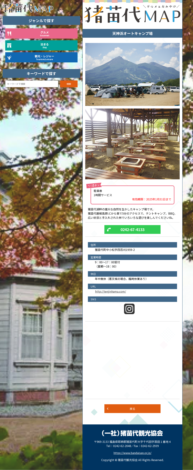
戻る (132, 409)
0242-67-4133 (132, 229)
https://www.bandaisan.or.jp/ (132, 453)
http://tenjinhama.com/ (110, 291)
